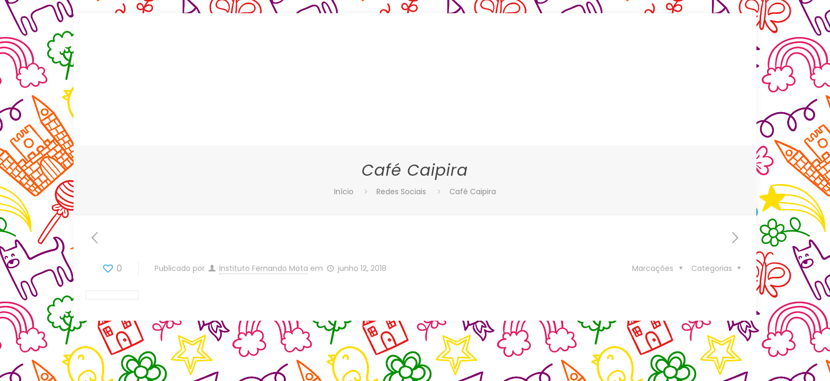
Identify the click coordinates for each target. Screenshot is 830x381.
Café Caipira (472, 191)
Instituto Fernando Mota (263, 268)
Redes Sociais (401, 191)
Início (344, 191)
